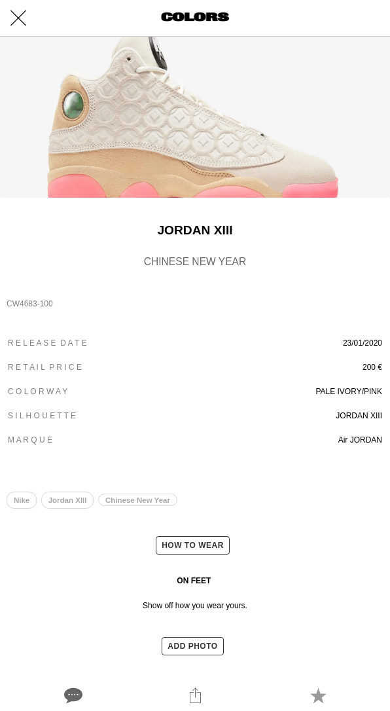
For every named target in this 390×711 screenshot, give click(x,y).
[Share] (195, 695)
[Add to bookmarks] (318, 695)
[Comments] (72, 695)
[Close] (18, 18)
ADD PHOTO (192, 646)
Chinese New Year (137, 500)
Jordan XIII (67, 500)
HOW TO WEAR (193, 545)
